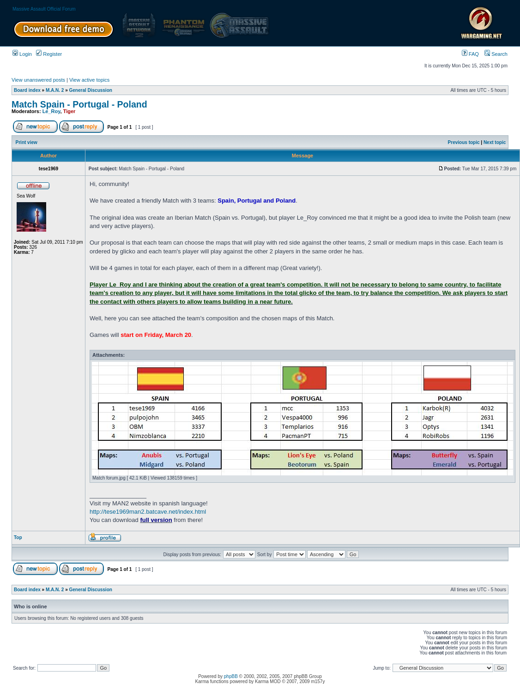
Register (49, 54)
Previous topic (464, 142)
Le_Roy (51, 111)
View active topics (89, 80)
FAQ (470, 54)
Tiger (69, 111)
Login (22, 54)
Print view (26, 142)
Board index (27, 90)
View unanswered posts (38, 80)
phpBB (231, 676)
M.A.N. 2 (55, 90)
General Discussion (90, 90)
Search (496, 54)
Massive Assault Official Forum (44, 9)
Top (18, 537)
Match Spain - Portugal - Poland (79, 104)
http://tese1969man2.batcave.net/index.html (148, 511)
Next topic (495, 142)
